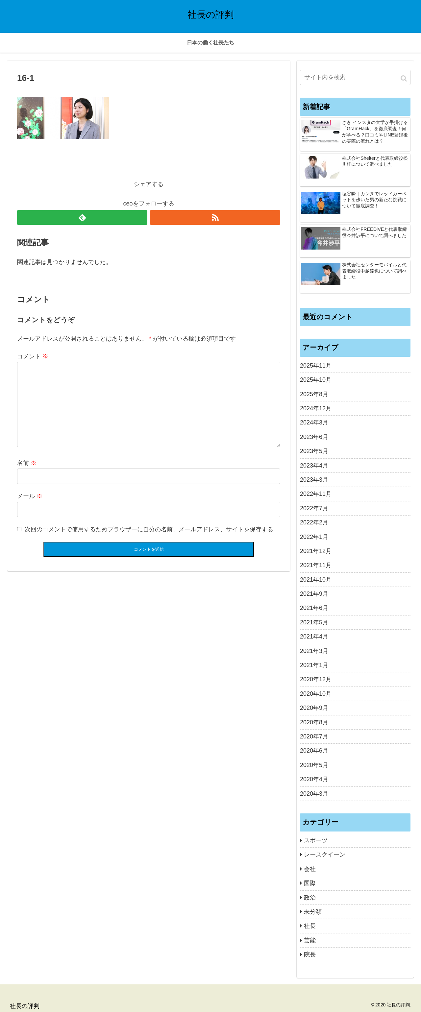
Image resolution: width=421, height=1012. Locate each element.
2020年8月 (314, 722)
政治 (310, 897)
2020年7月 (314, 736)
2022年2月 (314, 522)
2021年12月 (316, 551)
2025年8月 (314, 394)
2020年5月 (314, 765)
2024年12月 (316, 408)
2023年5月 (314, 451)
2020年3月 (314, 793)
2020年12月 (316, 679)
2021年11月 (316, 565)
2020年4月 (314, 779)
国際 (310, 883)
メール (29, 496)
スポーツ (316, 840)
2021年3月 (314, 651)
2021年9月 (314, 593)
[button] (404, 78)
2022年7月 (314, 508)
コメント (32, 356)
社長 (310, 926)
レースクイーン (324, 854)
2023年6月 (314, 437)
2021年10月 (316, 579)
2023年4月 (314, 465)
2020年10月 (316, 693)
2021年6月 (314, 608)
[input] (355, 77)
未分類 (313, 911)
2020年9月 (314, 708)
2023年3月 (314, 479)
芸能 (310, 940)
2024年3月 (314, 422)
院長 (310, 954)
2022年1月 (314, 537)
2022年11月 (316, 494)
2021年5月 (314, 622)
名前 (27, 463)
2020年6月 (314, 750)
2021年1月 (314, 665)
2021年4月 (314, 636)
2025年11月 (316, 365)
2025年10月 (316, 379)
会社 (310, 869)
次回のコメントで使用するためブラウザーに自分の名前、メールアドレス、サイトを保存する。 (152, 529)
